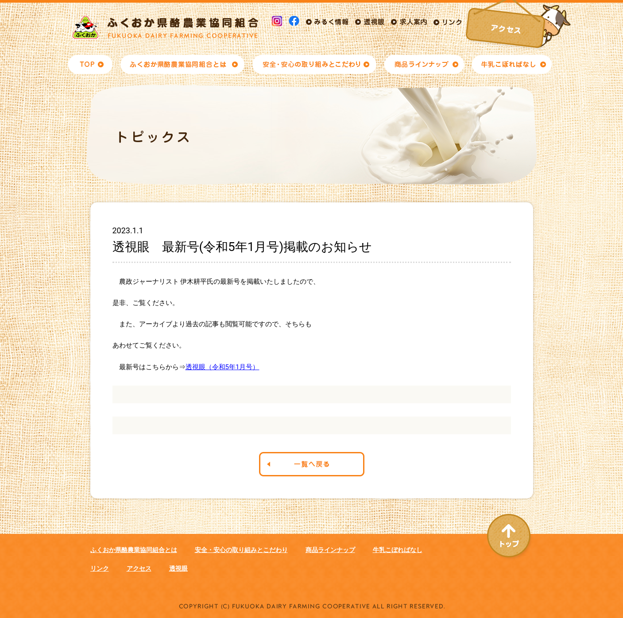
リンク (99, 568)
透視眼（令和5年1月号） (222, 367)
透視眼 (178, 568)
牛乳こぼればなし (397, 549)
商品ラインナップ (330, 549)
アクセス (139, 568)
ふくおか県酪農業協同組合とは (133, 549)
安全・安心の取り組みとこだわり (241, 549)
